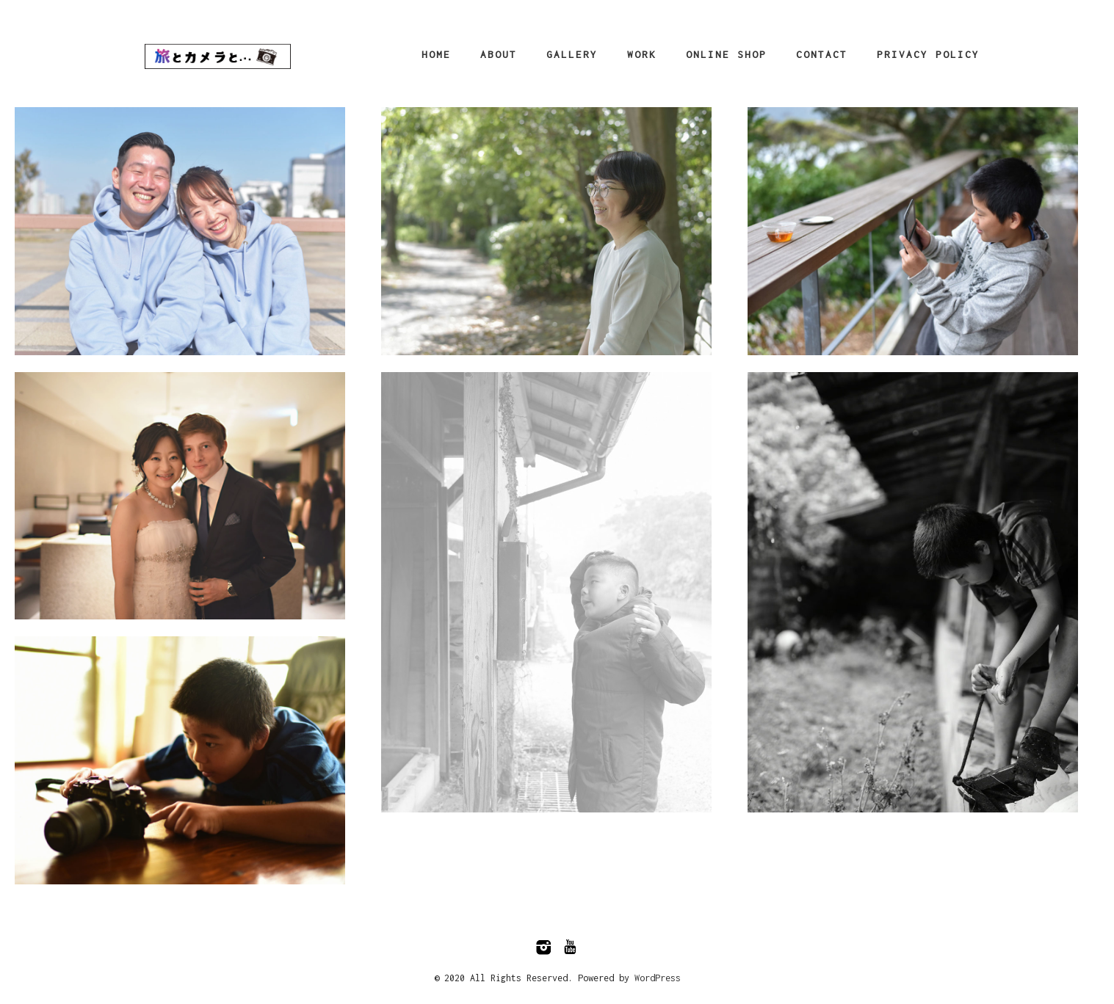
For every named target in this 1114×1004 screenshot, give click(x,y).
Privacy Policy (928, 54)
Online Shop (726, 54)
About (498, 54)
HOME (436, 54)
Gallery (572, 54)
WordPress (657, 977)
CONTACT (821, 54)
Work (642, 54)
